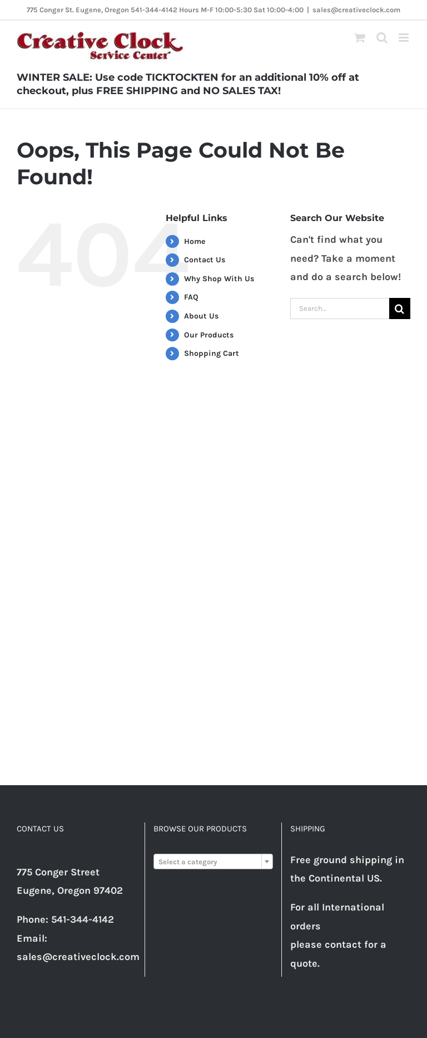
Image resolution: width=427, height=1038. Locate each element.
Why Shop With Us (219, 278)
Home (194, 241)
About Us (201, 316)
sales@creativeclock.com (356, 10)
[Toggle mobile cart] (359, 37)
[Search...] (339, 308)
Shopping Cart (211, 353)
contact (343, 944)
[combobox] (213, 861)
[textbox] (213, 862)
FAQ (191, 297)
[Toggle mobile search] (382, 37)
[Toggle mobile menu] (404, 37)
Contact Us (204, 260)
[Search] (399, 308)
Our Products (209, 335)
